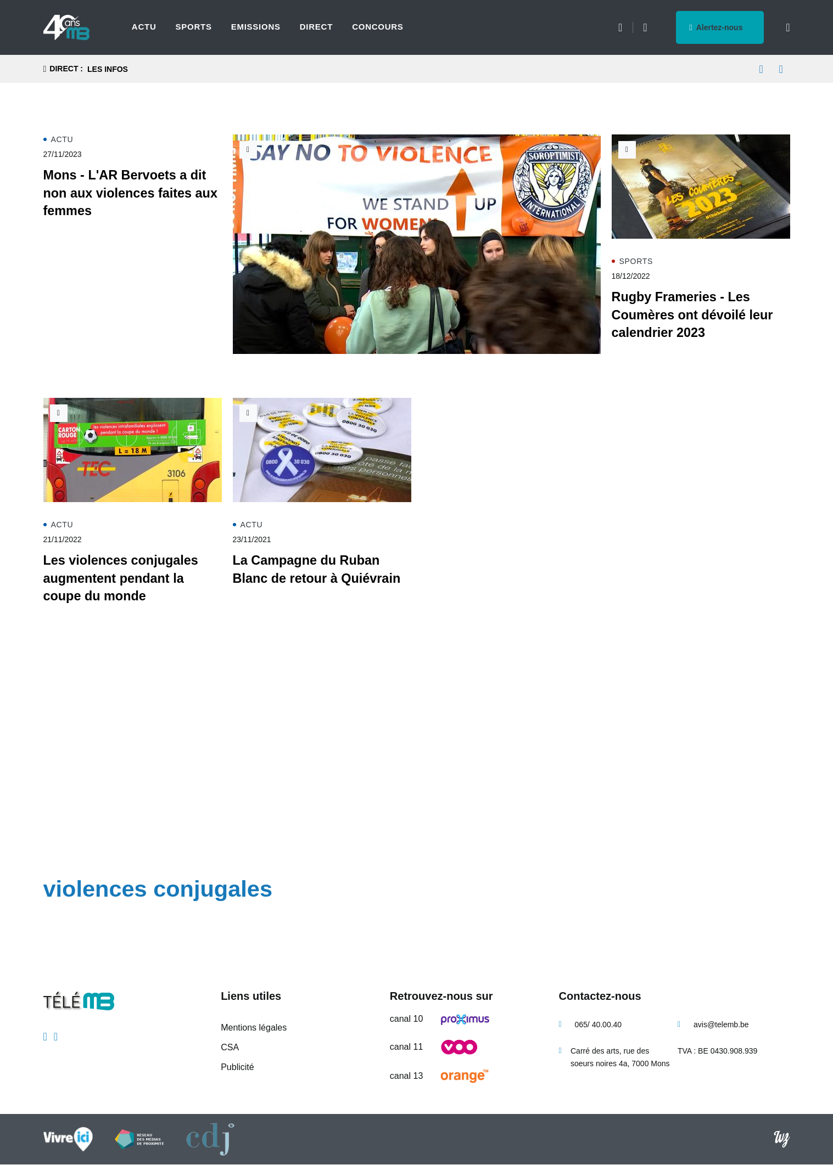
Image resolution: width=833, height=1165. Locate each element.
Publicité (237, 1067)
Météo (620, 27)
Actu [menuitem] (144, 26)
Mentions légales (254, 1027)
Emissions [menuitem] (256, 26)
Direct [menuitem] (316, 26)
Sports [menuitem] (193, 26)
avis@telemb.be (721, 1024)
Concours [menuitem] (378, 26)
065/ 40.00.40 (598, 1024)
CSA (230, 1047)
